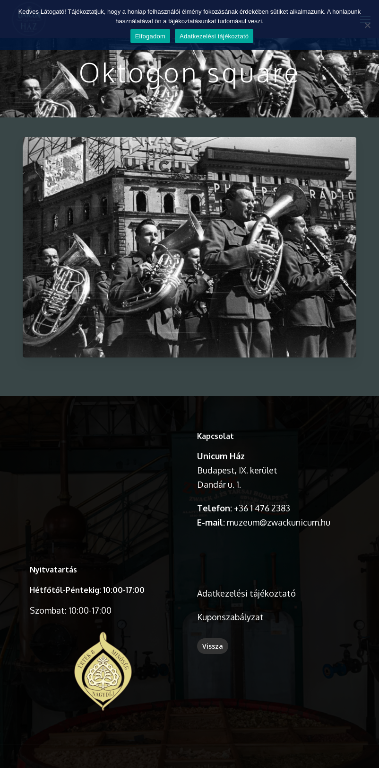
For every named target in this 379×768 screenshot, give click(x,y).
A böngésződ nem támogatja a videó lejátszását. (103, 465)
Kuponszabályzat (230, 617)
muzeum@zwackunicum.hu (278, 522)
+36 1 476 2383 (262, 508)
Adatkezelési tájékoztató (246, 593)
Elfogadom (150, 36)
